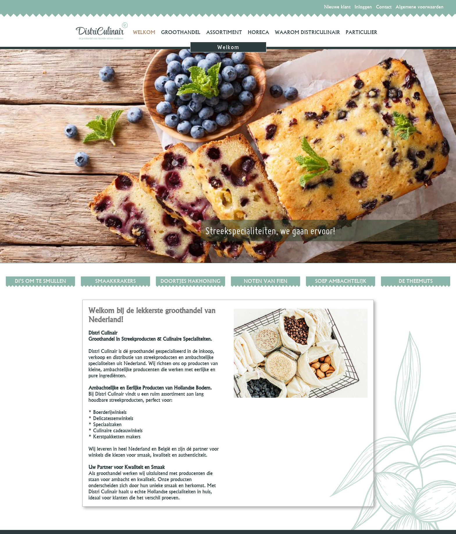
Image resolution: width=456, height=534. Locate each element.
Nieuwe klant (337, 7)
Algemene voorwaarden (419, 7)
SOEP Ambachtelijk (340, 281)
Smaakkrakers (115, 281)
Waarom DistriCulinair (307, 32)
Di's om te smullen (40, 281)
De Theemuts (416, 281)
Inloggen (363, 7)
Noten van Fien (265, 281)
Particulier (361, 32)
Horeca (258, 32)
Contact (383, 7)
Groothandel (180, 32)
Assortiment (224, 32)
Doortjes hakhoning (190, 281)
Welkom (144, 32)
